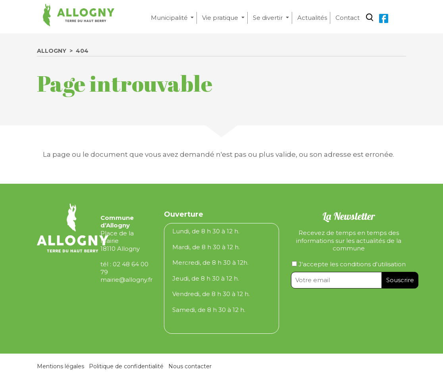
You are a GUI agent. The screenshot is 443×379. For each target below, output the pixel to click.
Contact (347, 17)
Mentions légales (60, 366)
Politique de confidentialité (126, 366)
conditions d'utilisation (373, 264)
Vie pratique (221, 17)
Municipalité (170, 17)
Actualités (312, 17)
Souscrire (400, 280)
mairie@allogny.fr (126, 279)
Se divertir (268, 17)
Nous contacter (190, 366)
